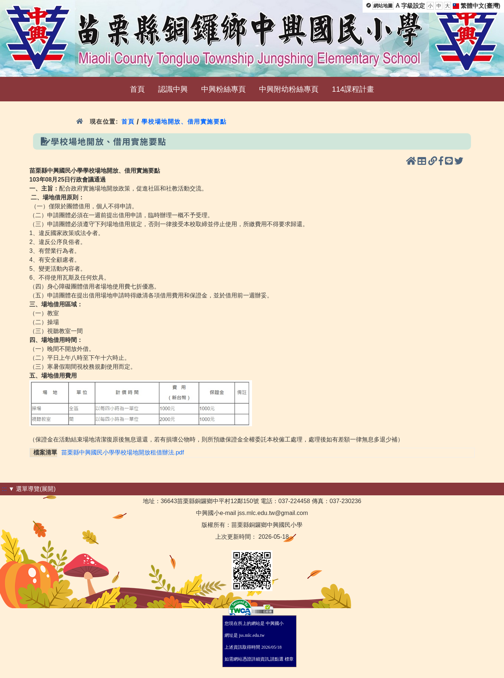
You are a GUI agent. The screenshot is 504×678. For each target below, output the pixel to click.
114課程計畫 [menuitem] (353, 89)
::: (4, 489)
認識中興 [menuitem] (173, 89)
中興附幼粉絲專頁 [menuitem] (288, 89)
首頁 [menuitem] (137, 89)
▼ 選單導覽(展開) (32, 489)
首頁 (128, 121)
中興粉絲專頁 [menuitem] (223, 89)
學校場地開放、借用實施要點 (184, 121)
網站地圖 (383, 6)
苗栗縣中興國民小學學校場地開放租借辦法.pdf (122, 452)
